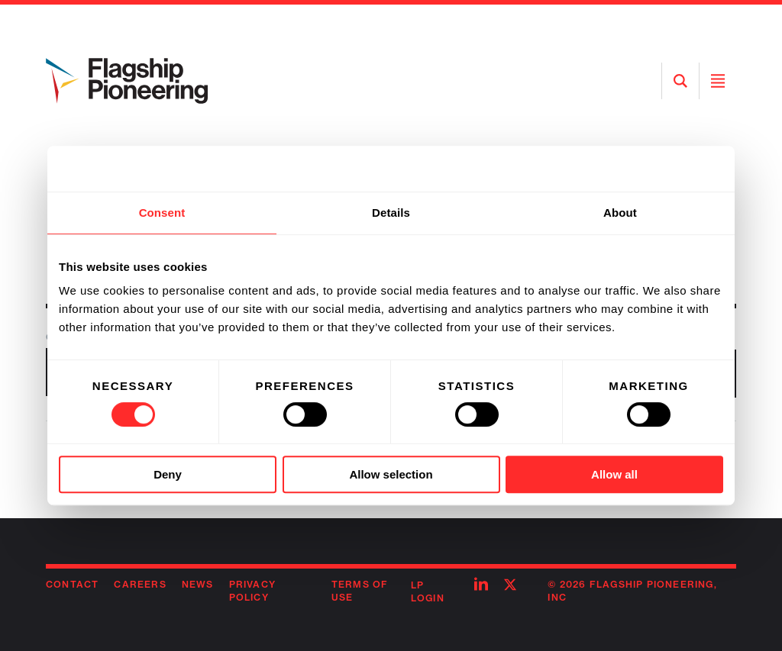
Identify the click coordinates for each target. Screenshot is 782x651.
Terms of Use (360, 590)
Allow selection (390, 474)
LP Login (427, 591)
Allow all (614, 474)
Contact (72, 584)
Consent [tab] (162, 212)
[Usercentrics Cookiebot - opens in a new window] (656, 168)
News (198, 584)
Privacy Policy (252, 590)
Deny (167, 474)
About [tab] (620, 212)
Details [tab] (391, 212)
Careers (140, 584)
